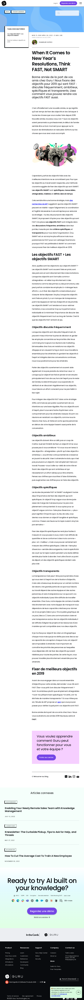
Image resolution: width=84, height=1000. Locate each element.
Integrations (9, 959)
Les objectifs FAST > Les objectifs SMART (15, 34)
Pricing (7, 953)
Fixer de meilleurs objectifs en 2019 (16, 41)
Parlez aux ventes (46, 757)
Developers (24, 962)
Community (24, 965)
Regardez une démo (68, 3)
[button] (80, 3)
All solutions (9, 965)
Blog (21, 968)
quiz (59, 702)
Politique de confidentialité (59, 995)
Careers (53, 953)
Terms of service (13, 996)
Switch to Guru (55, 966)
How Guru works (10, 956)
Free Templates (55, 969)
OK (78, 992)
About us (53, 956)
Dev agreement (27, 996)
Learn (22, 953)
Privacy (39, 996)
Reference (24, 959)
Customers (24, 956)
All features (9, 962)
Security (38, 959)
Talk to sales (69, 953)
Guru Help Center (41, 953)
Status (37, 956)
